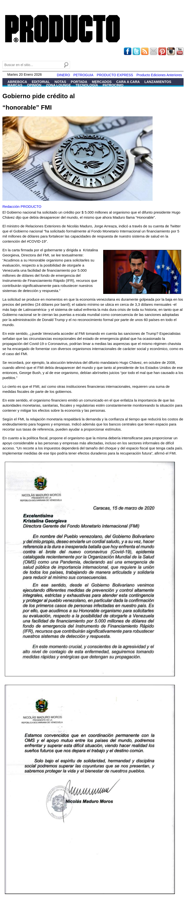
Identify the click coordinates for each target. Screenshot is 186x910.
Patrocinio (113, 85)
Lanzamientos (157, 81)
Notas (60, 81)
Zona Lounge (58, 85)
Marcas (15, 85)
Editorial (41, 81)
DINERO (63, 75)
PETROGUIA (83, 75)
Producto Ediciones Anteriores (159, 75)
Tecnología (87, 85)
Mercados (102, 81)
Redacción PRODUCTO (21, 206)
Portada (79, 81)
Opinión (34, 85)
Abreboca (17, 81)
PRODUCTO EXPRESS (115, 75)
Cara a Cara (128, 81)
